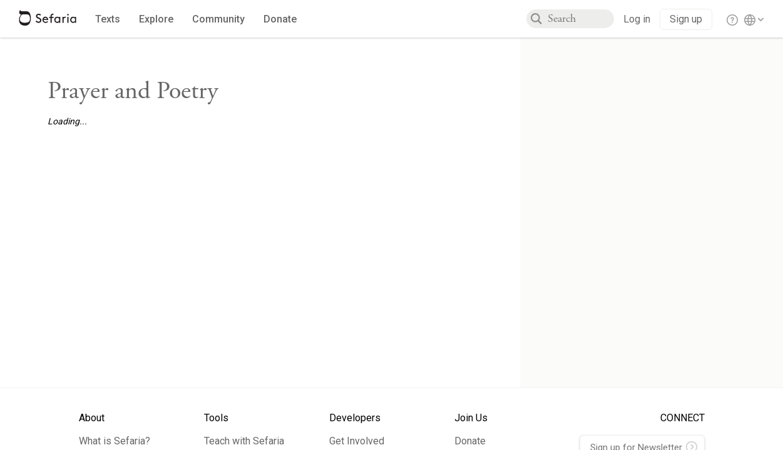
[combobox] (581, 18)
